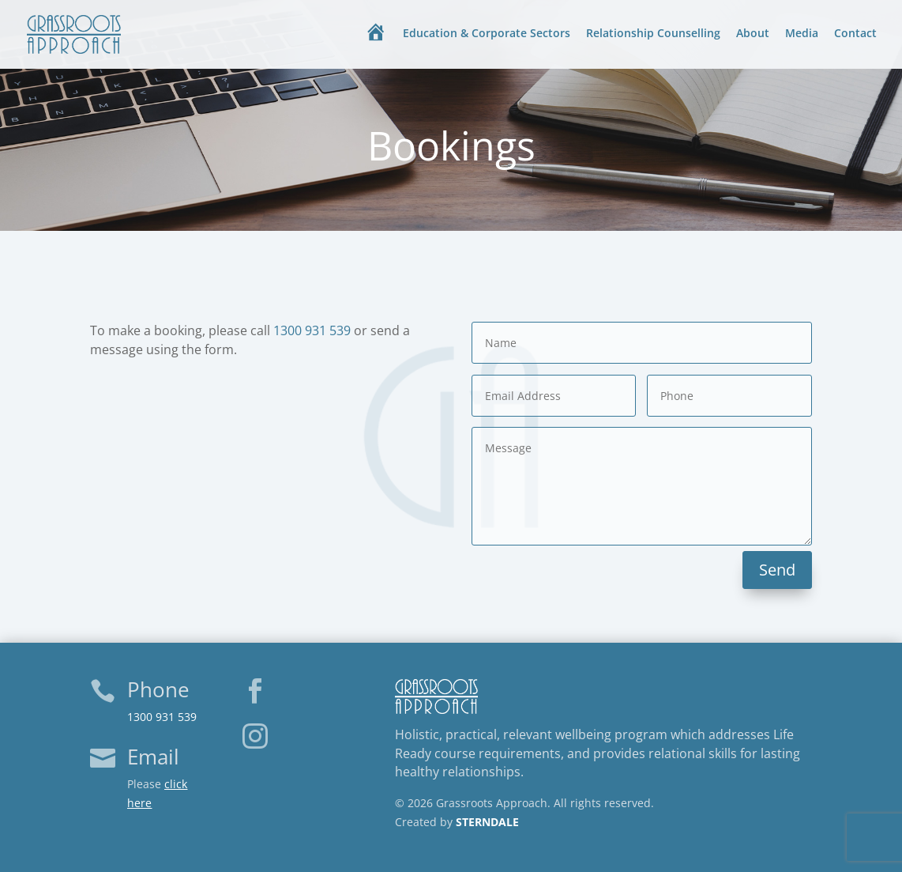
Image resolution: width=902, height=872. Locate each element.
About (752, 34)
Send (777, 569)
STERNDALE (487, 821)
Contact (855, 34)
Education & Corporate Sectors (486, 34)
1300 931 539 (312, 330)
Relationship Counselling (653, 34)
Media (801, 34)
